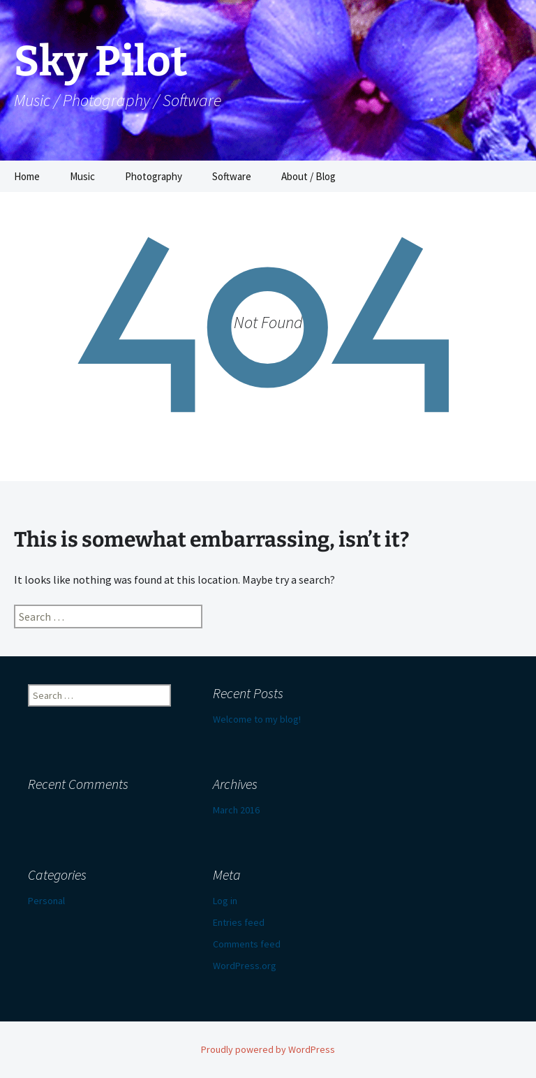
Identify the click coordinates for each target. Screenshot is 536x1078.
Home (27, 176)
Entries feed (239, 922)
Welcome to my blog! (257, 719)
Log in (225, 900)
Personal (46, 900)
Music (82, 176)
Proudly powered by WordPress (268, 1049)
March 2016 (236, 810)
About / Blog (308, 176)
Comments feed (247, 944)
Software (231, 176)
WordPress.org (244, 965)
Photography (153, 176)
